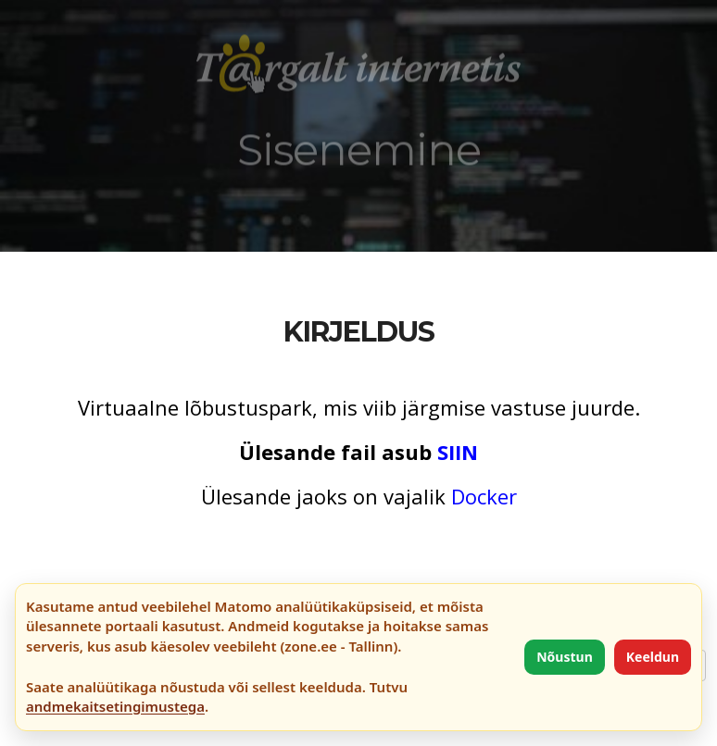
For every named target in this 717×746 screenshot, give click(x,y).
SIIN (457, 452)
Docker (484, 496)
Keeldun (652, 656)
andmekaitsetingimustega (115, 706)
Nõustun (564, 656)
